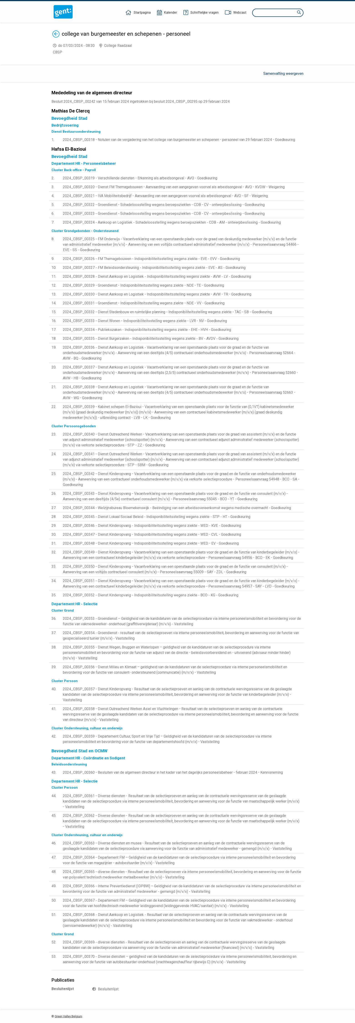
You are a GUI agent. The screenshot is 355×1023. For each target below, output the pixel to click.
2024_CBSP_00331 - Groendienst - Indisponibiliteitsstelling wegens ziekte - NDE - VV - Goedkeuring (143, 303)
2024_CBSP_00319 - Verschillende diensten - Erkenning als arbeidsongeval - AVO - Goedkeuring (140, 178)
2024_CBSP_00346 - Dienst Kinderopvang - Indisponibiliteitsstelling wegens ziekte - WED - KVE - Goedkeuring (152, 525)
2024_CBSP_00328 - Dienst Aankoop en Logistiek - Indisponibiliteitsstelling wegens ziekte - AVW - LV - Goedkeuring (157, 276)
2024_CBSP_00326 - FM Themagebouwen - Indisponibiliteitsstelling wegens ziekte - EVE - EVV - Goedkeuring (151, 259)
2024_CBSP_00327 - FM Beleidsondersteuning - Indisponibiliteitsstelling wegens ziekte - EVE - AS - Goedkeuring (154, 267)
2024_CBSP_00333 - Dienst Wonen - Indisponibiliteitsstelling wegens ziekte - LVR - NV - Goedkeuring (145, 321)
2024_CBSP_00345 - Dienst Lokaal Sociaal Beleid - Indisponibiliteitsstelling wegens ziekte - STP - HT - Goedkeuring (156, 517)
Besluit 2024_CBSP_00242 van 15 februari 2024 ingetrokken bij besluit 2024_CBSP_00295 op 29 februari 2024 (141, 101)
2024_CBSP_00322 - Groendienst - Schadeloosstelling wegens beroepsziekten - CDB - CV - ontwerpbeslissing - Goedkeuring (164, 205)
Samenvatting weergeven (283, 73)
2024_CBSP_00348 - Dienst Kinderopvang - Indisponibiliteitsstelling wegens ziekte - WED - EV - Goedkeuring (151, 543)
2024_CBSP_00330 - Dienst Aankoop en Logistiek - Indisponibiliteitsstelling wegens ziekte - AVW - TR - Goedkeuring (157, 294)
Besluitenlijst (108, 989)
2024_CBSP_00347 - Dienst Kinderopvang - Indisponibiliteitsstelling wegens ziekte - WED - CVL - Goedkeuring (152, 534)
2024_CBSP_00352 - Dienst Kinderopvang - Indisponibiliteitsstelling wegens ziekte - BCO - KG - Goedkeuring (150, 595)
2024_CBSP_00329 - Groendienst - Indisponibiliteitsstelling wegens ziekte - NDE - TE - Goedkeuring (143, 285)
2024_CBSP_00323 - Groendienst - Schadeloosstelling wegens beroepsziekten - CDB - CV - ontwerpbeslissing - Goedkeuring (164, 213)
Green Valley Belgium (68, 1016)
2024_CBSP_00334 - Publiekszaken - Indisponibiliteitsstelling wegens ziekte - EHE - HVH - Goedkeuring (147, 330)
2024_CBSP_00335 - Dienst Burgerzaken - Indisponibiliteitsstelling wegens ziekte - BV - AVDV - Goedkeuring (151, 338)
